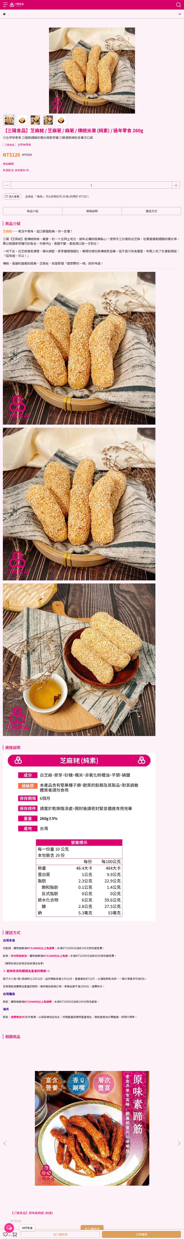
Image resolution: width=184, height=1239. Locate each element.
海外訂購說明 (23, 1191)
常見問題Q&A (82, 1191)
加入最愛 (12, 196)
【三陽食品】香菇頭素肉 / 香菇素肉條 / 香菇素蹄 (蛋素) (148, 1101)
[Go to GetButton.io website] (9, 1235)
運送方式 (38, 1191)
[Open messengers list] (9, 1228)
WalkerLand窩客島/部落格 (86, 1176)
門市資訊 (8, 1176)
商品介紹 (32, 211)
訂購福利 (66, 1191)
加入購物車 (60, 1234)
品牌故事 (20, 1176)
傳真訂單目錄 (36, 1176)
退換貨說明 (52, 1191)
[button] (179, 1086)
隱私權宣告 (110, 1176)
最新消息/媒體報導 (57, 1176)
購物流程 (8, 1191)
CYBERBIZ (107, 1224)
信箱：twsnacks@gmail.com (21, 1154)
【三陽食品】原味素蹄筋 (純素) (31, 1099)
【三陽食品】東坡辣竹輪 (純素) (88, 1099)
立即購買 (141, 1234)
